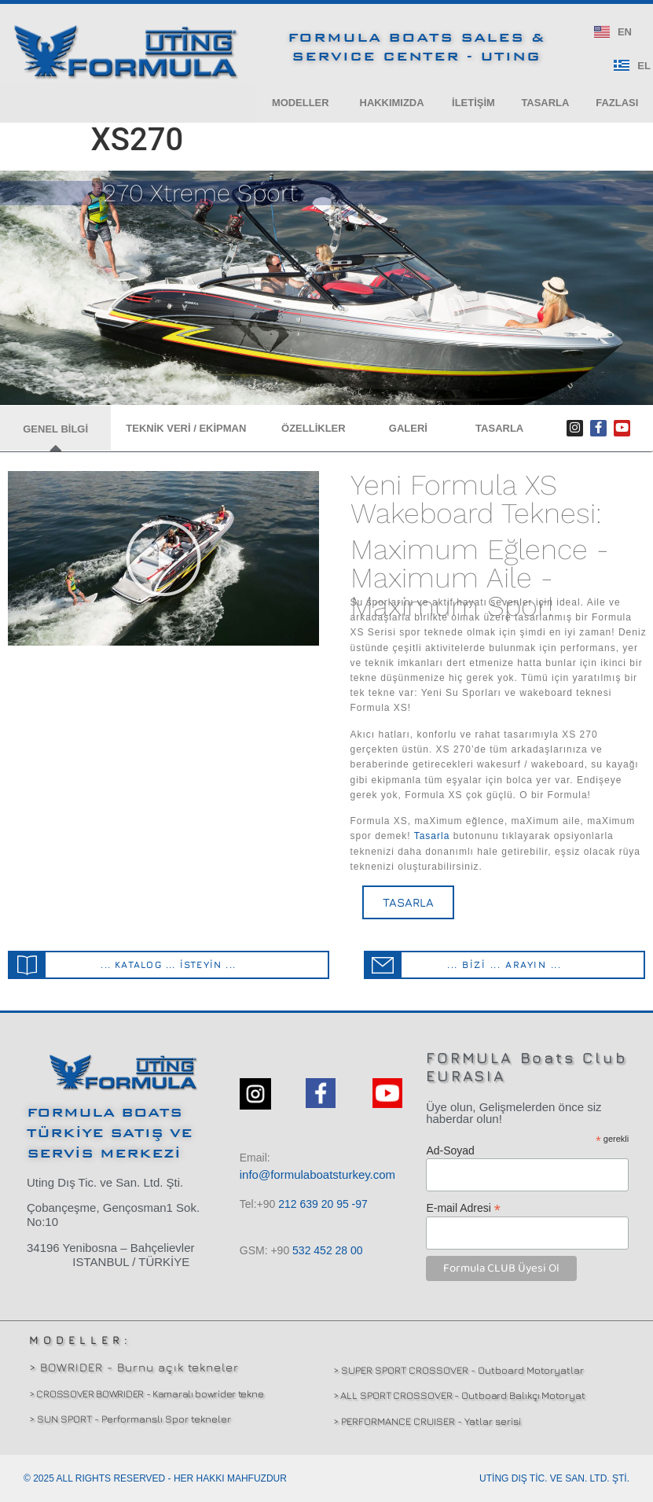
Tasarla (432, 836)
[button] (300, 103)
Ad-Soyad (450, 1150)
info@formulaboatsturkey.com (317, 1175)
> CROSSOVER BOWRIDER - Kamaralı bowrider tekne (146, 1393)
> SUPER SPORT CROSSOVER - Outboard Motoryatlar (458, 1370)
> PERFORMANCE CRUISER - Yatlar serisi (427, 1421)
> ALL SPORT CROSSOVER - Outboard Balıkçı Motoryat (459, 1396)
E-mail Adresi (463, 1207)
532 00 (327, 1251)
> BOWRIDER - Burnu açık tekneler (134, 1367)
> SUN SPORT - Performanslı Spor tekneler (130, 1419)
